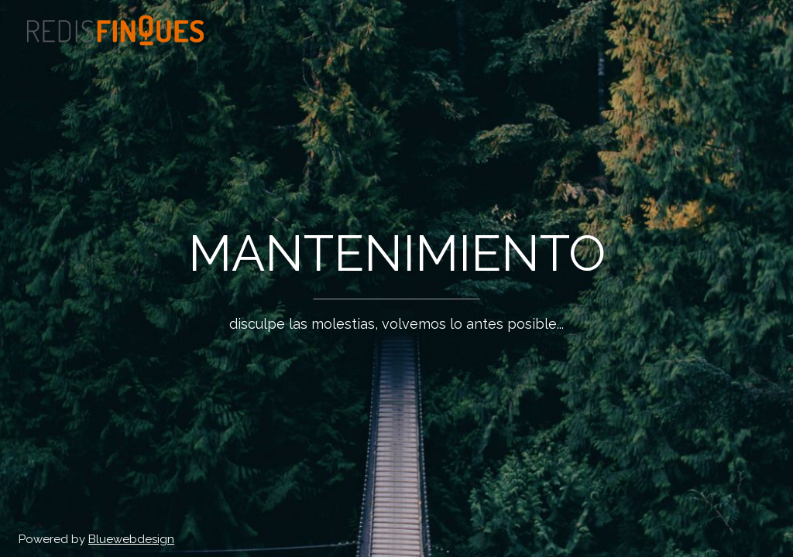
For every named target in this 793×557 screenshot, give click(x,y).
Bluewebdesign (131, 539)
